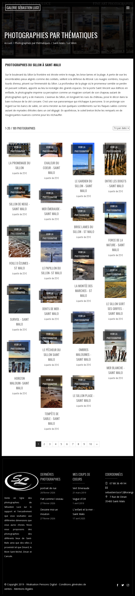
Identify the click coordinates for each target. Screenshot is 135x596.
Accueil (8, 43)
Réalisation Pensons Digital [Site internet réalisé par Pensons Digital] (41, 584)
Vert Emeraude (81, 488)
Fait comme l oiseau (51, 498)
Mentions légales (23, 588)
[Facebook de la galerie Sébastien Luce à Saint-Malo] (118, 585)
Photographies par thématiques (32, 43)
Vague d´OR (79, 498)
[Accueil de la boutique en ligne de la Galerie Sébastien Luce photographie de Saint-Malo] (22, 7)
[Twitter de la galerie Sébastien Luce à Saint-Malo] (123, 585)
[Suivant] (97, 444)
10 (90, 444)
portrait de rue (48, 488)
